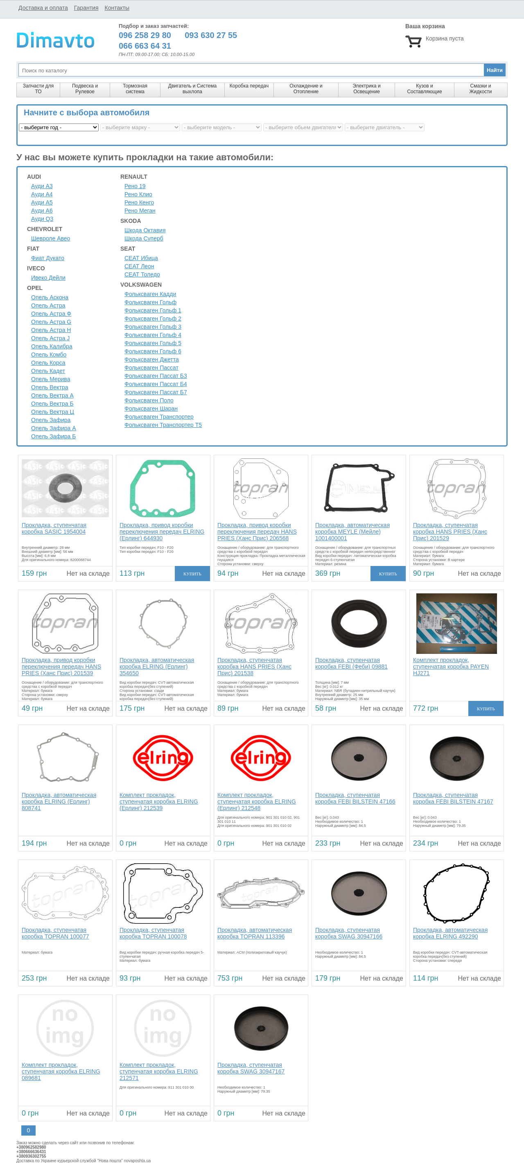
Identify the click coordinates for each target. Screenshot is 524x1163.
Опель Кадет (48, 371)
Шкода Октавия (145, 230)
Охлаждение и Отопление (306, 88)
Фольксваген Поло (149, 400)
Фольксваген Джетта (151, 359)
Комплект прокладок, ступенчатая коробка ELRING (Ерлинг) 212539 (159, 801)
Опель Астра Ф (51, 313)
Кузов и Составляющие (424, 88)
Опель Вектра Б (52, 403)
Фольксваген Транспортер (159, 416)
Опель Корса (48, 362)
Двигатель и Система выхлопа (192, 88)
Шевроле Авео (50, 238)
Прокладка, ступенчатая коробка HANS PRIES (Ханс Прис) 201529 (450, 531)
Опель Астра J (50, 338)
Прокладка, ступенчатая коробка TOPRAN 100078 (153, 933)
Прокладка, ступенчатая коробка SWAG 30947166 (348, 933)
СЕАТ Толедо (142, 274)
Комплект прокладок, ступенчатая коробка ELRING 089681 (61, 1071)
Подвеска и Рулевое (85, 88)
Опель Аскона (49, 297)
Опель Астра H (51, 330)
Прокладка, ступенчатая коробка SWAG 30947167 (251, 1068)
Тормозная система (135, 88)
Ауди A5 (42, 202)
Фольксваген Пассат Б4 (155, 384)
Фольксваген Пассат (151, 367)
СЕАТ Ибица (141, 258)
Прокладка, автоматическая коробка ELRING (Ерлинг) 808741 (59, 801)
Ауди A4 (42, 194)
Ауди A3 (42, 186)
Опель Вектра (49, 387)
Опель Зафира (50, 420)
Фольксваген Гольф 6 (152, 351)
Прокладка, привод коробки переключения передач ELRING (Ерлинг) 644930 (162, 531)
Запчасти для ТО (38, 88)
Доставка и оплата (43, 7)
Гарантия (86, 7)
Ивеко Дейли (48, 277)
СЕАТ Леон (139, 266)
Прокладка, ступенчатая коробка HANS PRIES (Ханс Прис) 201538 (254, 666)
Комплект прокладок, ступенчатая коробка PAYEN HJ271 (451, 666)
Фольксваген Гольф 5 (152, 343)
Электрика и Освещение (366, 88)
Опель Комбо (48, 354)
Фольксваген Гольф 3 (152, 326)
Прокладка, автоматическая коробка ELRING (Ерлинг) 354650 (157, 666)
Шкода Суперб (143, 238)
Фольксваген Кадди (150, 294)
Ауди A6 (42, 210)
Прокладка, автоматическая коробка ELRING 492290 (450, 933)
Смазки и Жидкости (480, 88)
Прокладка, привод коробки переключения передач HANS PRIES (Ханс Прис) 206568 (257, 531)
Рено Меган (140, 210)
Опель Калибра (51, 346)
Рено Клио (138, 194)
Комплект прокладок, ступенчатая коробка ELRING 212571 (159, 1071)
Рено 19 (135, 186)
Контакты (116, 7)
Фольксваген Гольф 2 (152, 318)
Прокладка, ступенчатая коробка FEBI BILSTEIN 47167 (453, 798)
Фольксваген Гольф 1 (152, 310)
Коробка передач (249, 86)
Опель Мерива (50, 379)
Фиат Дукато (47, 258)
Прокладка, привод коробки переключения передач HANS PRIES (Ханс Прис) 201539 (61, 666)
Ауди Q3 (42, 219)
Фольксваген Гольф (150, 302)
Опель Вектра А (52, 395)
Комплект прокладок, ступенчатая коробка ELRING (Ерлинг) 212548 (256, 801)
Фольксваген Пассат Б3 (155, 376)
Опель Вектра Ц (52, 412)
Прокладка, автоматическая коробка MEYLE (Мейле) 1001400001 (352, 531)
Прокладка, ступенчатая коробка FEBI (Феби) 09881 (351, 663)
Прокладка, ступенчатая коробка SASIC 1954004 (54, 528)
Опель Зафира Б (53, 436)
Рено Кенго (139, 202)
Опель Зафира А (53, 428)
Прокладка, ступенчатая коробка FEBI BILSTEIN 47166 (355, 798)
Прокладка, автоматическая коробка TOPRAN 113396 (254, 933)
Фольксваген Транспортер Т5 (163, 425)
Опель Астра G (51, 322)
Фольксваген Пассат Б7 (155, 392)
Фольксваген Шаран (151, 408)
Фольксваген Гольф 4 (152, 335)
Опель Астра (48, 305)
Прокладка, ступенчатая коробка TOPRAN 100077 (55, 933)
